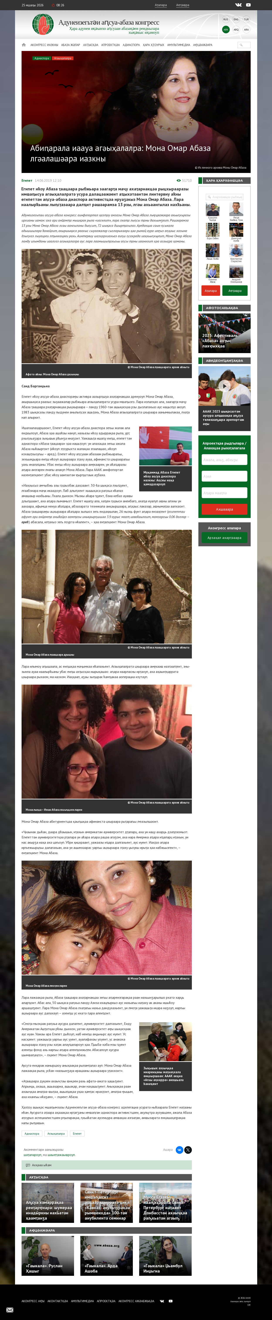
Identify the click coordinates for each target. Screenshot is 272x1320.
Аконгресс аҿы (33, 1301)
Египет (27, 180)
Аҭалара (161, 5)
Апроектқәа (110, 45)
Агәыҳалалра (62, 58)
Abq (236, 29)
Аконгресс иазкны (44, 45)
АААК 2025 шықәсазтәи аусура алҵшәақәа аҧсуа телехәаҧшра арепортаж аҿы (223, 417)
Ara (246, 29)
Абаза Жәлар (70, 45)
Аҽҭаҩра (182, 5)
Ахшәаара (224, 509)
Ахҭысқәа (90, 45)
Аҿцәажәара (202, 45)
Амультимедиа (178, 45)
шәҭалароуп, (33, 1154)
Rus (225, 19)
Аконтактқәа (57, 1301)
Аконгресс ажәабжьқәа (136, 1301)
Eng (236, 19)
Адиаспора (131, 45)
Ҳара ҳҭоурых (153, 45)
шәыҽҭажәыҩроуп (61, 1154)
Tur (246, 19)
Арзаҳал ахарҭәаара (225, 537)
